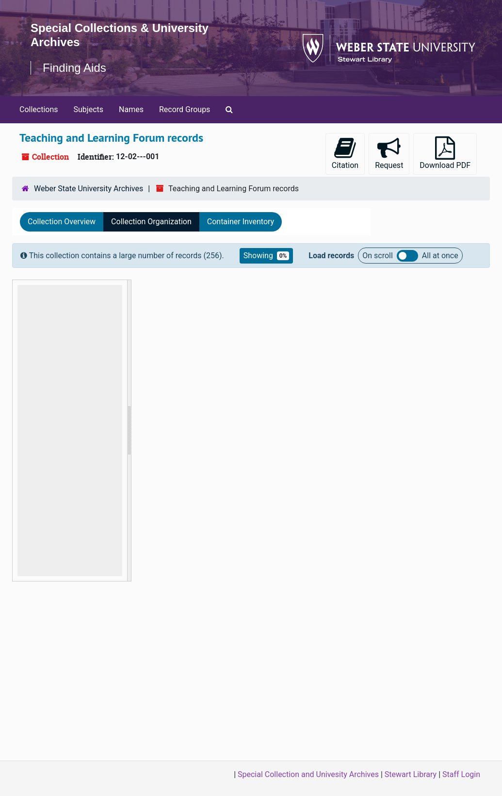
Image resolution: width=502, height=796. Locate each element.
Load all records (407, 256)
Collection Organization (151, 221)
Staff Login (461, 774)
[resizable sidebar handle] (129, 430)
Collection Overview (62, 221)
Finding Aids (74, 67)
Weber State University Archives (88, 188)
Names (131, 109)
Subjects (88, 109)
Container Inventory (240, 221)
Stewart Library (411, 774)
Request (389, 153)
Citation (345, 153)
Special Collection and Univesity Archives (308, 774)
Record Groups (184, 109)
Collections (38, 109)
